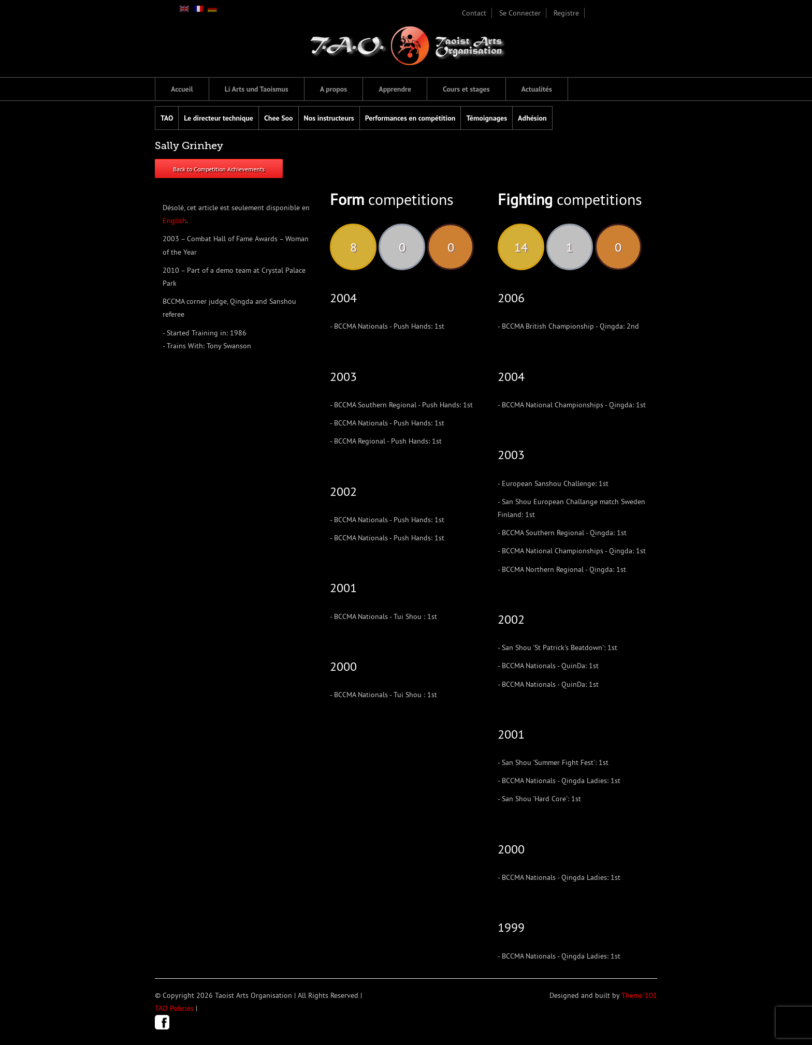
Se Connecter (520, 13)
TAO (167, 118)
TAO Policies (174, 1008)
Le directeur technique (218, 118)
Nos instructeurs (329, 118)
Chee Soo (278, 118)
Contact (474, 13)
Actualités (536, 89)
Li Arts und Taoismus (256, 89)
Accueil (182, 89)
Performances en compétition (410, 118)
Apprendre (395, 89)
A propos (333, 89)
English (174, 220)
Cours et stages (466, 89)
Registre (566, 13)
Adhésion (532, 118)
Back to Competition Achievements (219, 169)
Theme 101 (639, 995)
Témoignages (486, 118)
